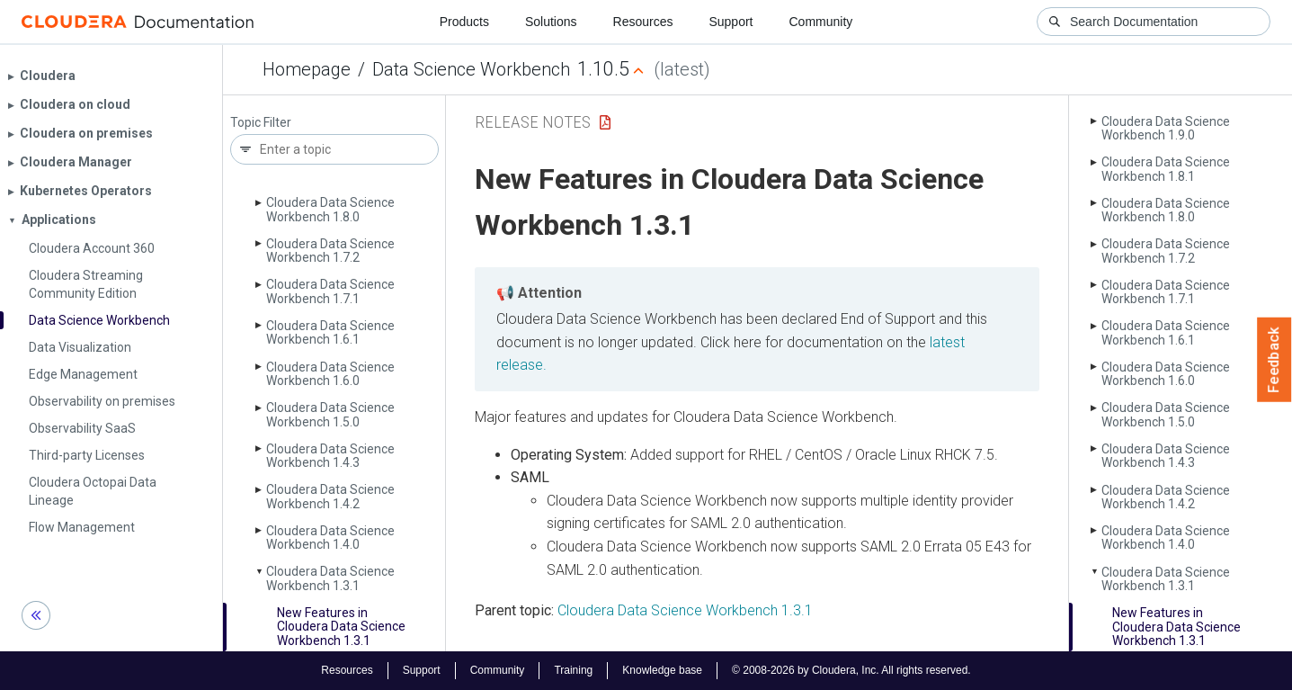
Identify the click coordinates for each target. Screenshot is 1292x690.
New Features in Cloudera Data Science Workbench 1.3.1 (341, 626)
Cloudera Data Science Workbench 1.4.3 (330, 456)
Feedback (1274, 360)
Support (730, 21)
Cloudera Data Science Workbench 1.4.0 (330, 537)
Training (573, 670)
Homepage (307, 69)
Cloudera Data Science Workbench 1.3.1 (330, 578)
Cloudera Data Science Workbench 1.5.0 (330, 414)
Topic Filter (260, 123)
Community (821, 21)
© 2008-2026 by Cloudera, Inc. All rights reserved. (851, 670)
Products (464, 21)
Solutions (551, 21)
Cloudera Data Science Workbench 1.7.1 (330, 291)
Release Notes (533, 122)
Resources (643, 21)
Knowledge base (662, 670)
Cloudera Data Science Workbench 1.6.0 (330, 374)
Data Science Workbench (471, 69)
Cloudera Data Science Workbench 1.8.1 (1165, 169)
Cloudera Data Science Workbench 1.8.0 (330, 209)
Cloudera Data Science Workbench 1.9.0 (1165, 128)
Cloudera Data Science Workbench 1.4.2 (330, 496)
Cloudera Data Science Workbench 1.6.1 (330, 332)
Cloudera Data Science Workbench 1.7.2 (330, 250)
